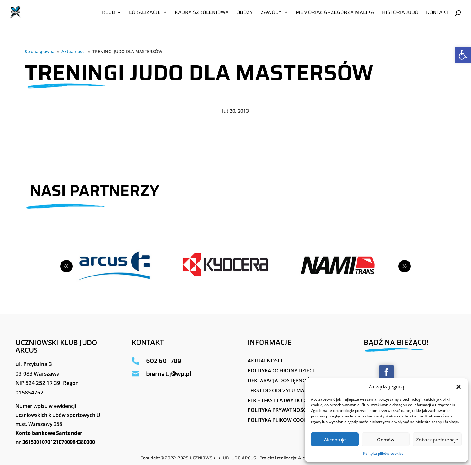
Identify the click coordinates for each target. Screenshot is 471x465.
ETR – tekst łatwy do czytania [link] (287, 400)
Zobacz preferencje (437, 439)
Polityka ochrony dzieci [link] (281, 370)
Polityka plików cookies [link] (383, 453)
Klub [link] (108, 13)
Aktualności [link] (265, 360)
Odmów (385, 439)
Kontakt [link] (437, 13)
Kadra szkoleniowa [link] (202, 13)
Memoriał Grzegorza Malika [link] (335, 13)
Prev (66, 266)
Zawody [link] (271, 13)
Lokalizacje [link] (145, 13)
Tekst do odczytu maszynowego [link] (292, 390)
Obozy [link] (244, 13)
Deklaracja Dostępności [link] (281, 380)
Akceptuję (335, 439)
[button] (458, 387)
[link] (463, 55)
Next (404, 266)
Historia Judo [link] (400, 13)
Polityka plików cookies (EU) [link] (286, 420)
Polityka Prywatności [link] (278, 410)
